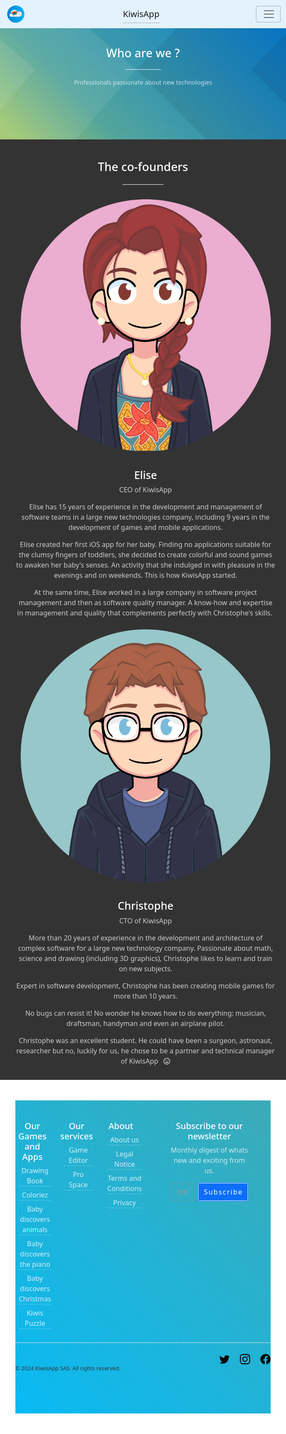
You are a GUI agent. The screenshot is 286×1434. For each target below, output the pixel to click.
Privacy (124, 1202)
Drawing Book (34, 1176)
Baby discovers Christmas (35, 1289)
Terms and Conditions (124, 1183)
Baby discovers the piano (35, 1254)
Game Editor (78, 1155)
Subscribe (223, 1192)
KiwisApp (141, 14)
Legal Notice (124, 1159)
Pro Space (78, 1179)
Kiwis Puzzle (35, 1318)
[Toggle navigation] (268, 14)
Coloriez (35, 1195)
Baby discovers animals (35, 1219)
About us (124, 1139)
